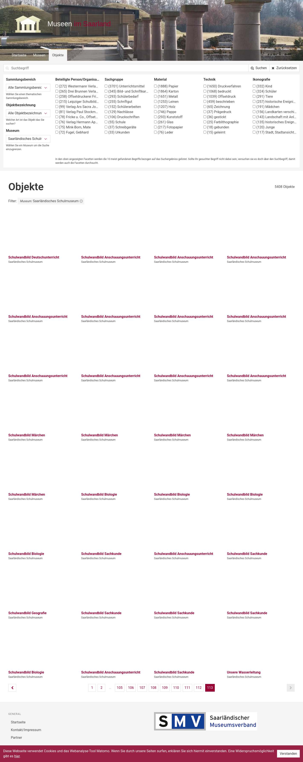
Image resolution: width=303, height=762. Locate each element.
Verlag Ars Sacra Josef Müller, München (77, 107)
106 (131, 688)
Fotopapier (168, 127)
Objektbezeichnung (21, 105)
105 (120, 688)
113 (210, 688)
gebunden (216, 127)
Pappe (165, 112)
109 (165, 688)
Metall (166, 96)
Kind (262, 86)
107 (142, 688)
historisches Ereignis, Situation (275, 122)
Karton (166, 91)
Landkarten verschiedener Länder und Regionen (275, 112)
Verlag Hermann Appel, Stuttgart (77, 122)
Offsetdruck (219, 96)
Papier (166, 86)
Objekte (58, 55)
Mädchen (266, 107)
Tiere (263, 96)
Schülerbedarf (122, 96)
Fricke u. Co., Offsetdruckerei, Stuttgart (77, 117)
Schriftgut (118, 102)
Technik (209, 79)
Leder (163, 132)
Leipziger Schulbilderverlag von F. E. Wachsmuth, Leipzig (77, 102)
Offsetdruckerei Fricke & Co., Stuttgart (77, 96)
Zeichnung (216, 107)
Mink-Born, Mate (73, 127)
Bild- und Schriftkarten (127, 91)
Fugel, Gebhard (72, 132)
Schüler (265, 91)
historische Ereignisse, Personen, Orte (275, 102)
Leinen (166, 102)
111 (187, 688)
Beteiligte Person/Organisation (77, 79)
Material (160, 79)
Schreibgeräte (120, 127)
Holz (164, 107)
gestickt (214, 117)
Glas (163, 122)
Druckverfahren (222, 86)
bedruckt (217, 91)
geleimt (214, 132)
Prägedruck (217, 112)
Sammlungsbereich (21, 79)
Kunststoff (168, 117)
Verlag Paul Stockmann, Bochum (77, 112)
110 (176, 688)
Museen (39, 55)
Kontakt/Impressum (26, 730)
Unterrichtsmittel (124, 86)
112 (199, 688)
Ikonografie (261, 79)
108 (153, 688)
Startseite (19, 55)
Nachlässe (119, 112)
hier (17, 756)
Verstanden (288, 754)
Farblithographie (221, 122)
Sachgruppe (114, 79)
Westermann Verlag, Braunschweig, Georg (77, 86)
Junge (264, 127)
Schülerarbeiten (123, 107)
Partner (16, 738)
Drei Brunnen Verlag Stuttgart (77, 91)
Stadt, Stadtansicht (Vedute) (275, 132)
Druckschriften (122, 117)
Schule (115, 122)
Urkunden (117, 132)
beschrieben (219, 102)
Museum (12, 131)
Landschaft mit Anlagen (275, 117)
